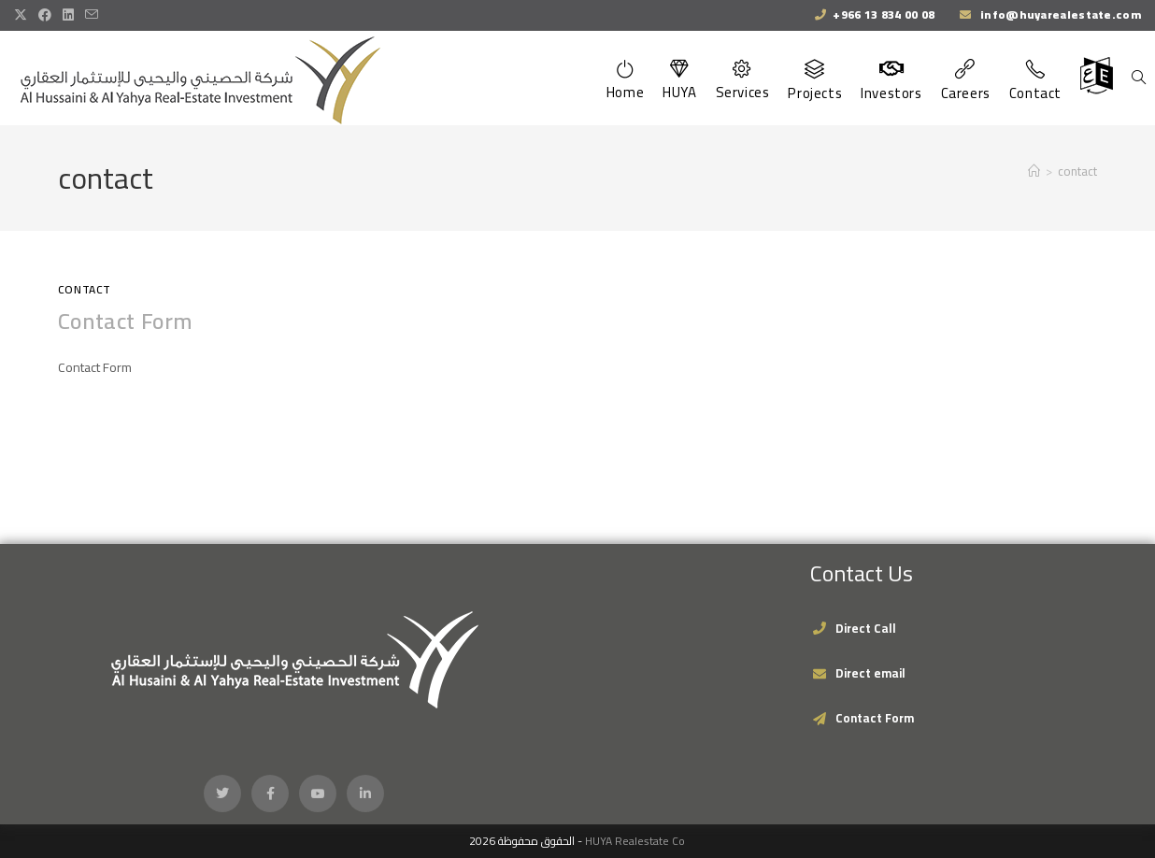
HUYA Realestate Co (635, 840)
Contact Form (125, 321)
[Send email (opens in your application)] (91, 15)
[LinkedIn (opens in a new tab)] (68, 15)
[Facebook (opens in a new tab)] (45, 15)
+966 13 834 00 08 (883, 14)
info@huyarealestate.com (1059, 14)
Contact (84, 289)
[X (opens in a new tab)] (23, 15)
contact (1077, 171)
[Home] (1034, 171)
